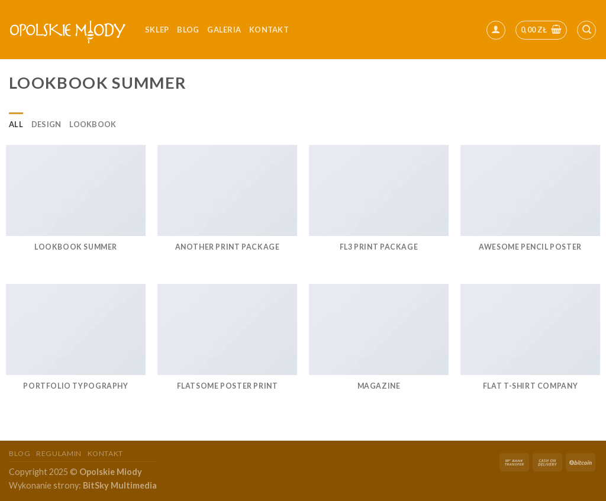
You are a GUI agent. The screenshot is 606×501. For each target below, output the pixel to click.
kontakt (269, 29)
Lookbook (92, 124)
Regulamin (59, 453)
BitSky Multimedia (120, 485)
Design (46, 124)
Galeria (224, 29)
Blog (188, 29)
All (16, 124)
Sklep (157, 29)
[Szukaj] (586, 30)
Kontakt (105, 453)
